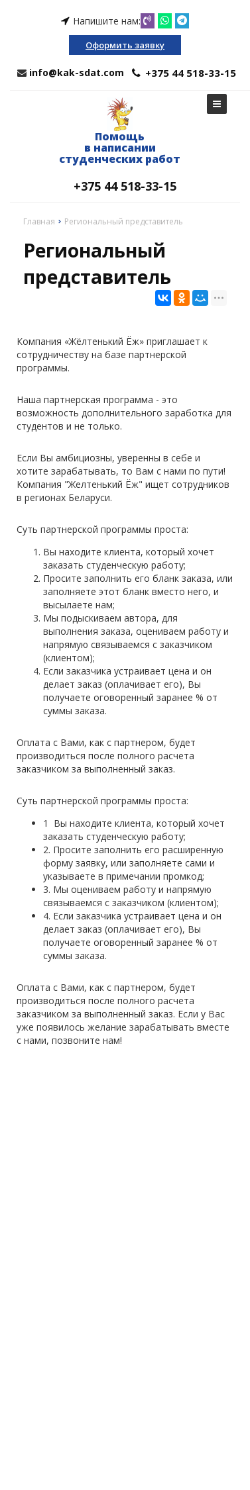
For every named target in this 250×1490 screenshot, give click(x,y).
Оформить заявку (125, 45)
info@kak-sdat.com (76, 72)
